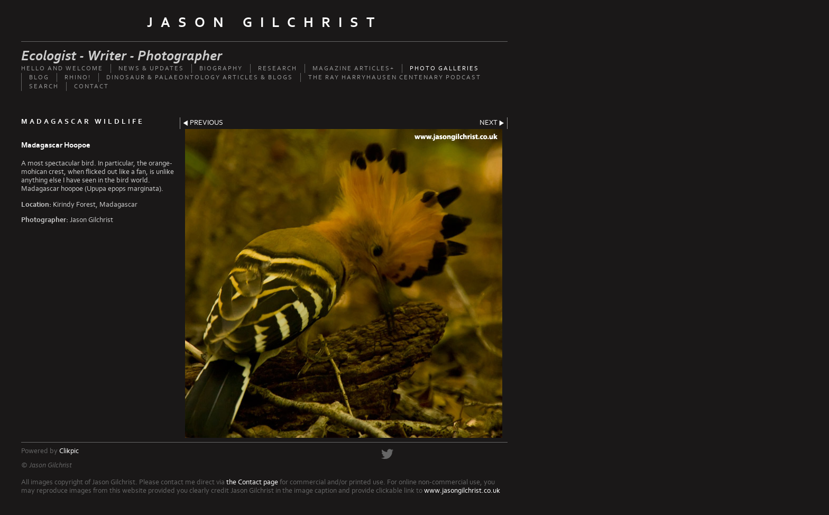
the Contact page (252, 482)
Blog (39, 77)
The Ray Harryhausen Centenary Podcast (394, 77)
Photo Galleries (444, 68)
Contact (91, 86)
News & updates (151, 68)
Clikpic (69, 451)
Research (277, 68)
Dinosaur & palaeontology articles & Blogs (199, 77)
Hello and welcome (62, 68)
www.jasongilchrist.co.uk (462, 490)
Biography (221, 68)
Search (44, 86)
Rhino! (78, 77)
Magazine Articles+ (353, 68)
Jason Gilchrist (264, 23)
